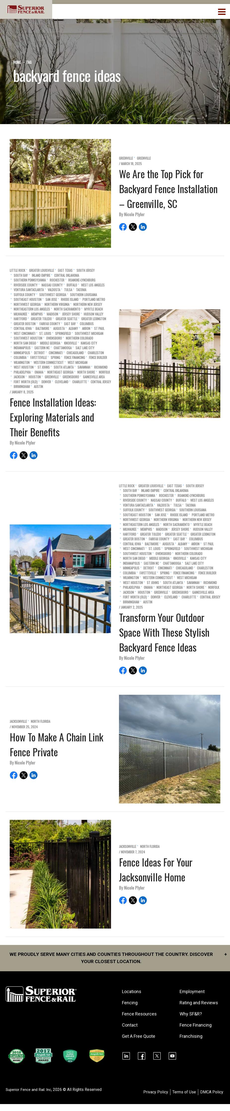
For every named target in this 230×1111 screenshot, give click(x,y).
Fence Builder (98, 357)
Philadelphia (22, 372)
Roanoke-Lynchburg (81, 280)
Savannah (83, 367)
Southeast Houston (27, 299)
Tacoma (81, 289)
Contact (130, 1025)
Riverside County (26, 285)
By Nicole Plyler (132, 214)
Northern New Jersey (87, 304)
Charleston (96, 352)
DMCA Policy (211, 1099)
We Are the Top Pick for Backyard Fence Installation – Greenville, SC (168, 188)
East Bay (70, 323)
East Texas (65, 270)
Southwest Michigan (89, 333)
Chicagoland (75, 352)
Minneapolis (22, 352)
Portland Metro (93, 299)
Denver (46, 382)
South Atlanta (64, 367)
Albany (73, 328)
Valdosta (54, 289)
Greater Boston (25, 323)
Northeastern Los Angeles (32, 309)
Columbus (87, 323)
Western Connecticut (49, 362)
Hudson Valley (93, 314)
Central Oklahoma (66, 275)
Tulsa (68, 289)
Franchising (191, 1043)
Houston (35, 377)
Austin (38, 386)
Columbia (20, 357)
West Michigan (77, 362)
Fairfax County (49, 323)
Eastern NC (42, 348)
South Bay (21, 275)
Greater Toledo (41, 318)
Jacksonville (18, 721)
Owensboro (54, 338)
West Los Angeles (93, 285)
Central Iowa (23, 328)
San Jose (51, 299)
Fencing (130, 1003)
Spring (55, 357)
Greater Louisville (41, 270)
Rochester (57, 280)
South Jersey (86, 270)
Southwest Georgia (52, 294)
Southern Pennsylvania (30, 280)
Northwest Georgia (27, 304)
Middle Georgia (50, 343)
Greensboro (71, 377)
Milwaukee (20, 314)
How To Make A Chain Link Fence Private (56, 744)
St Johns (44, 367)
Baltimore (42, 328)
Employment (192, 992)
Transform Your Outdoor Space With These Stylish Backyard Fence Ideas (164, 632)
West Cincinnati (24, 333)
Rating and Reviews (190, 1006)
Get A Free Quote (139, 1036)
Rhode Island (69, 299)
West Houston (24, 367)
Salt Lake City (85, 348)
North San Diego (25, 343)
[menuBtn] (222, 11)
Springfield (63, 333)
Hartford (20, 318)
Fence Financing (74, 357)
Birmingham (22, 386)
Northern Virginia (56, 304)
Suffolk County (24, 294)
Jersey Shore (71, 314)
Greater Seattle (66, 318)
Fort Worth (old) (26, 382)
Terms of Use (184, 1099)
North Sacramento (67, 309)
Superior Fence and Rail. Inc (30, 1097)
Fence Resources (139, 1014)
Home (17, 62)
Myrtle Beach (93, 309)
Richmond (101, 367)
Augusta (59, 328)
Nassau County (52, 285)
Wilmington (22, 362)
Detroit (39, 352)
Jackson (19, 377)
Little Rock (17, 270)
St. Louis (45, 333)
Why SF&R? (191, 1021)
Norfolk (104, 372)
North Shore (86, 372)
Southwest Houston (28, 338)
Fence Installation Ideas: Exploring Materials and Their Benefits (53, 417)
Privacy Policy (155, 1099)
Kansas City (89, 343)
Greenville (126, 158)
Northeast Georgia (60, 372)
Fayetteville (38, 357)
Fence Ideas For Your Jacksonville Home (155, 869)
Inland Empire (41, 275)
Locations (132, 992)
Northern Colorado (79, 338)
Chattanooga (63, 348)
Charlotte (79, 382)
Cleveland (61, 382)
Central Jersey (101, 382)
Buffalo (72, 285)
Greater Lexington (93, 318)
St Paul (99, 328)
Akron (86, 328)
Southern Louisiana (83, 294)
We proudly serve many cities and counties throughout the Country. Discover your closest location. (116, 958)
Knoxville (70, 343)
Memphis (37, 314)
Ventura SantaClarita (29, 289)
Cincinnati (56, 352)
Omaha (39, 372)
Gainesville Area (94, 377)
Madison (52, 314)
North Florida (40, 721)
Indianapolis (22, 348)
